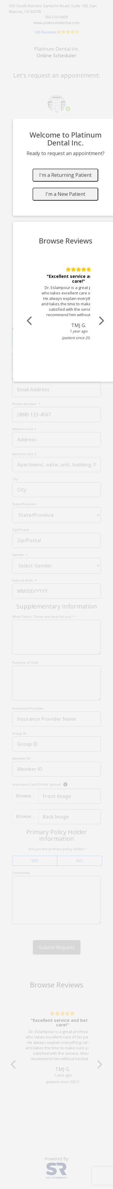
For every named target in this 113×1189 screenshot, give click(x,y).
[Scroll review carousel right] (101, 321)
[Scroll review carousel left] (30, 321)
